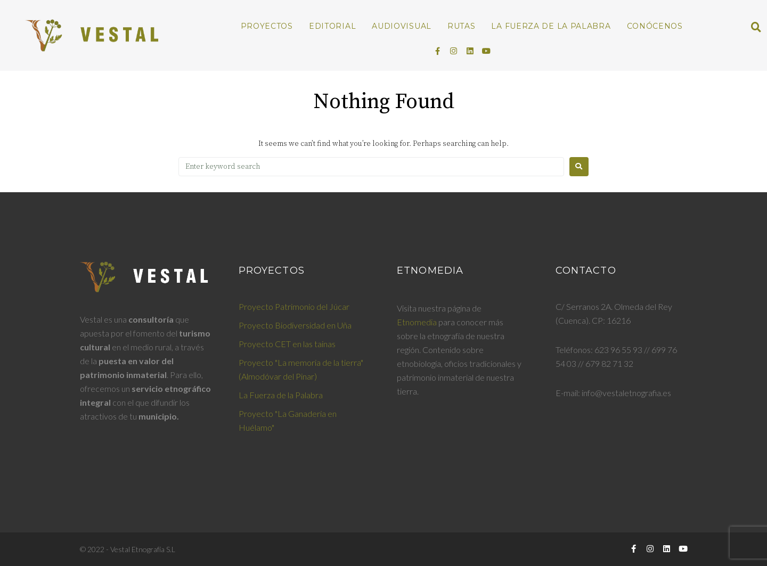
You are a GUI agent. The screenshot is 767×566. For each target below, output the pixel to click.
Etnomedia (417, 322)
